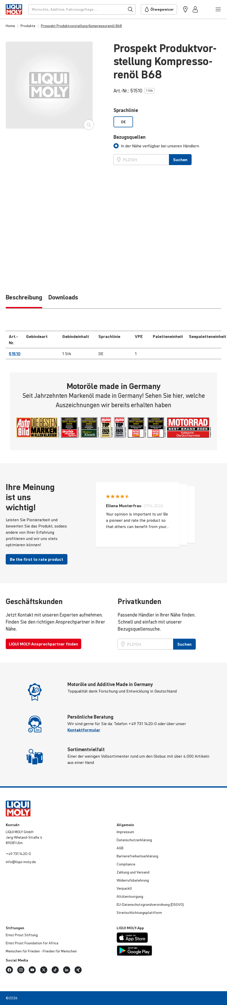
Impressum (125, 831)
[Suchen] (82, 9)
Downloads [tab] (63, 297)
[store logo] (14, 9)
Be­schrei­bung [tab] (24, 297)
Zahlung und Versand (133, 872)
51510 (15, 353)
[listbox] (167, 121)
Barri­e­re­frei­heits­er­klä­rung (137, 856)
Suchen (180, 159)
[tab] (156, 146)
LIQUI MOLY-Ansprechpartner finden (43, 644)
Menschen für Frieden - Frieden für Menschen (41, 951)
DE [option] (123, 121)
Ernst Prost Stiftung (22, 935)
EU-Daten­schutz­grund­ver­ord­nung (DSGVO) (150, 904)
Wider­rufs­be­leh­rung (133, 880)
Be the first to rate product (36, 559)
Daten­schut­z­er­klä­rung (134, 840)
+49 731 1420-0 (18, 853)
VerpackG (124, 888)
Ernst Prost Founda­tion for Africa (32, 943)
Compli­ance (126, 864)
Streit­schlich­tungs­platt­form (139, 912)
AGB (120, 848)
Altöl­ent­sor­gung (130, 896)
